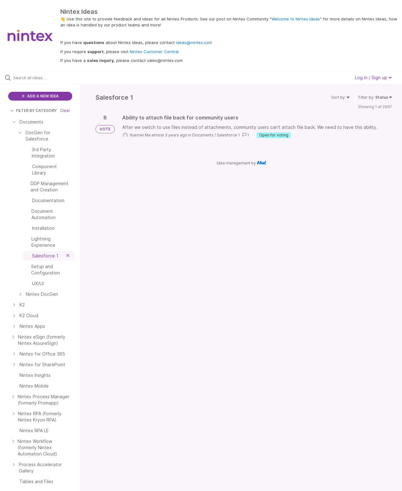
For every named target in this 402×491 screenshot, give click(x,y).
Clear (65, 110)
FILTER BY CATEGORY (33, 110)
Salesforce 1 (228, 135)
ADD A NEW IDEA (40, 96)
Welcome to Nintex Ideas (295, 18)
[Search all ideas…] (48, 77)
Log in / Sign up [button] (373, 77)
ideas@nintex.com (194, 42)
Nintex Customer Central (154, 51)
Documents (203, 135)
